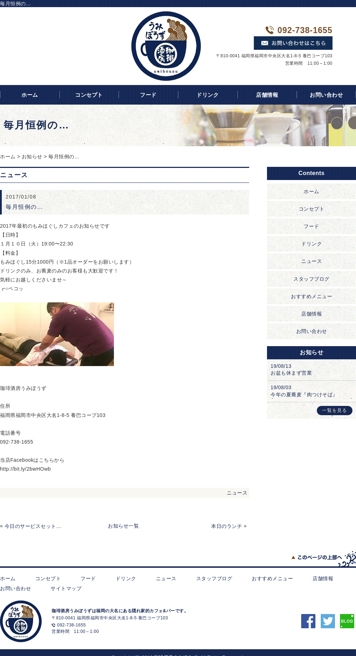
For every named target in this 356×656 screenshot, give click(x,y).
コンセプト (89, 95)
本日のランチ (226, 526)
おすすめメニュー (311, 296)
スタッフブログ (311, 279)
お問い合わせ (311, 331)
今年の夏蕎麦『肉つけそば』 (304, 394)
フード (148, 95)
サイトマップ (66, 588)
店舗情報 (267, 95)
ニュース (237, 493)
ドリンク (208, 95)
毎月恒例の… (63, 156)
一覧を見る (334, 410)
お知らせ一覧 (123, 526)
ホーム (8, 156)
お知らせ (32, 156)
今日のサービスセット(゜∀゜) (33, 526)
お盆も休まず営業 (291, 373)
